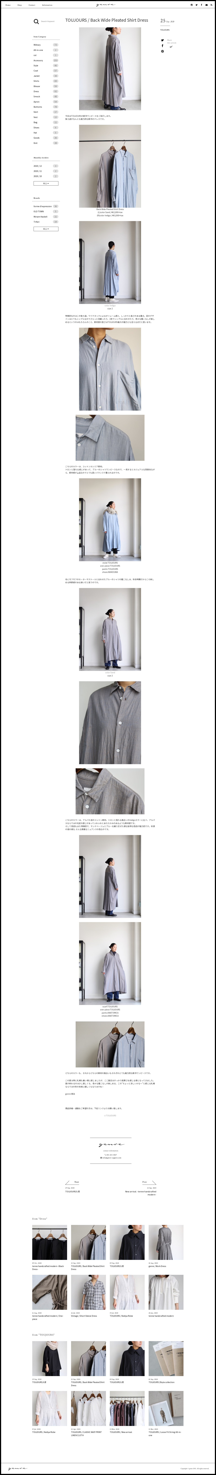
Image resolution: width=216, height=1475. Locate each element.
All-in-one (46, 50)
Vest (46, 117)
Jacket (46, 75)
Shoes (46, 127)
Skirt (46, 111)
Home (8, 5)
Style (46, 65)
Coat (46, 70)
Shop (19, 5)
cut (46, 55)
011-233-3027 (111, 1155)
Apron (46, 101)
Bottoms (46, 106)
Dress (46, 91)
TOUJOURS (165, 29)
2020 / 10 (46, 176)
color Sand (110, 672)
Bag (46, 122)
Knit (46, 143)
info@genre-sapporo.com (110, 1158)
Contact (32, 5)
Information (47, 5)
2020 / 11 (46, 171)
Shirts (46, 80)
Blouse (46, 86)
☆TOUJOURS (110, 1115)
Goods (46, 137)
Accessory (46, 60)
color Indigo (110, 305)
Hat (46, 132)
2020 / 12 (46, 165)
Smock (46, 96)
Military (46, 44)
